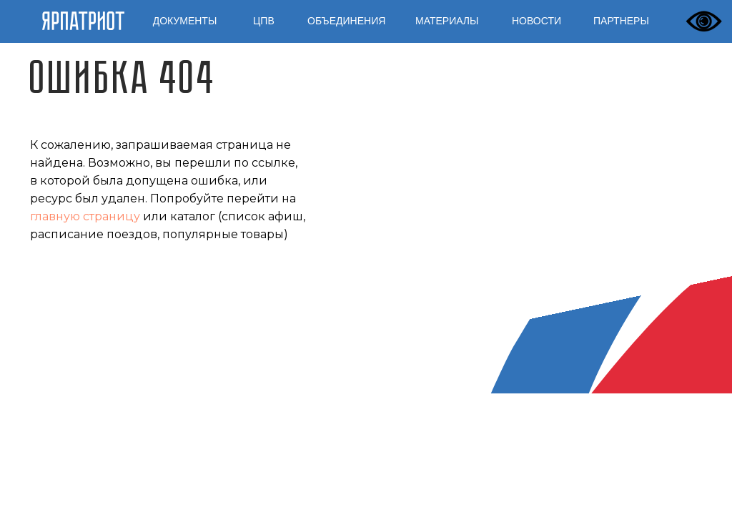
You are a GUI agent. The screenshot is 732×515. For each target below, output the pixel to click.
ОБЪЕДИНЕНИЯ (346, 20)
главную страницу (85, 216)
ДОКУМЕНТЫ (185, 20)
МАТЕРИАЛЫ (446, 20)
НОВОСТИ (536, 20)
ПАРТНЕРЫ (621, 20)
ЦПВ (263, 20)
